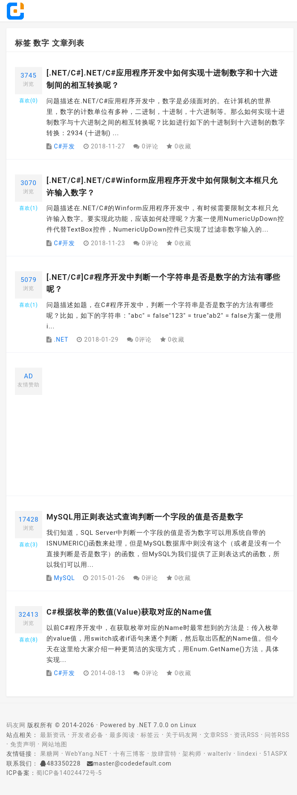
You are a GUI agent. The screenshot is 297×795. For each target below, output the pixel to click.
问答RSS (277, 734)
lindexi (247, 753)
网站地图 (54, 744)
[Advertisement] (165, 427)
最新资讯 (53, 734)
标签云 (150, 734)
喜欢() (28, 101)
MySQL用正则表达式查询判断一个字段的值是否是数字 (144, 516)
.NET (61, 339)
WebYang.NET (86, 753)
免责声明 (23, 744)
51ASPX (275, 753)
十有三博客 (129, 753)
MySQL (64, 577)
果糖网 (49, 753)
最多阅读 (122, 734)
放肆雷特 (164, 753)
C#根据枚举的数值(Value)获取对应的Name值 (129, 611)
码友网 (16, 725)
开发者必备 (88, 734)
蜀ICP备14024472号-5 (69, 772)
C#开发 (64, 146)
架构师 (192, 753)
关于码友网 (182, 734)
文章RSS (216, 734)
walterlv (219, 753)
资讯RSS (246, 734)
